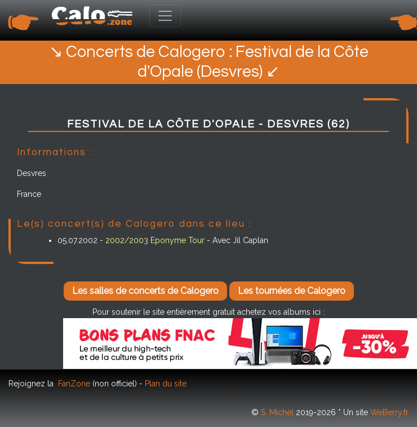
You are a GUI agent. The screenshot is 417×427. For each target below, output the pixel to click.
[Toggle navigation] (165, 16)
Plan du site (166, 383)
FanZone (74, 383)
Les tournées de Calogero (291, 290)
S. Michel (277, 412)
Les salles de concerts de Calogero (145, 290)
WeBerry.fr (389, 412)
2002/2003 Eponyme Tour (155, 240)
